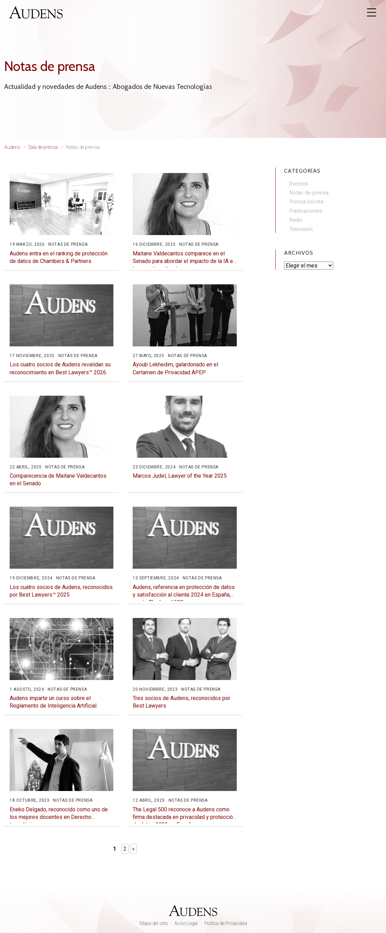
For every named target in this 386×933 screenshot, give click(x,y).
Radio (296, 220)
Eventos (299, 184)
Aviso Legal (186, 923)
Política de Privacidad (225, 923)
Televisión (301, 229)
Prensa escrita (306, 202)
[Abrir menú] (371, 12)
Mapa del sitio (154, 923)
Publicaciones (306, 211)
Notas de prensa (309, 193)
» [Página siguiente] (133, 848)
